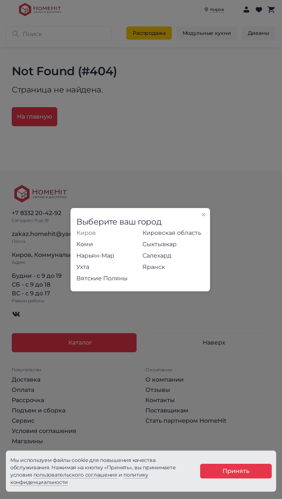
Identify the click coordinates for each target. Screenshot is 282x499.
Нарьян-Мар (95, 255)
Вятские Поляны (102, 278)
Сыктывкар (159, 244)
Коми (84, 244)
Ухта (82, 266)
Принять (236, 470)
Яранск (153, 266)
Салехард (156, 255)
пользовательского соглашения (75, 474)
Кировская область (171, 232)
